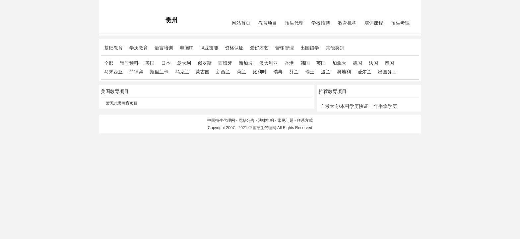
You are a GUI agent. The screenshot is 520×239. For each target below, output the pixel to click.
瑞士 (309, 71)
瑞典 (278, 71)
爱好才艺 (259, 47)
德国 (357, 63)
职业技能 (209, 47)
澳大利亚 (268, 63)
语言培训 (164, 47)
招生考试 (400, 23)
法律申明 (266, 120)
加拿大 (339, 63)
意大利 (184, 63)
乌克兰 (182, 71)
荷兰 (241, 71)
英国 (321, 63)
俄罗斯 (205, 63)
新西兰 (223, 71)
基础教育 (113, 47)
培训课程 (373, 23)
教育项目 (267, 23)
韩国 (305, 63)
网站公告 (246, 120)
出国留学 (309, 47)
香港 (289, 63)
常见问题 (285, 120)
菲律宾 (136, 71)
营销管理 (284, 47)
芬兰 (293, 71)
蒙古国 (203, 71)
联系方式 (305, 120)
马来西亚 (113, 71)
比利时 (260, 71)
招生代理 (294, 23)
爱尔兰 (364, 71)
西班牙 (225, 63)
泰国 (389, 63)
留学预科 (129, 63)
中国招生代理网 (221, 120)
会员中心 (394, 5)
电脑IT (186, 47)
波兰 (325, 71)
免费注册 (411, 5)
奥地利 (344, 71)
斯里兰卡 (159, 71)
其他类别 (335, 47)
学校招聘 (320, 23)
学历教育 (138, 47)
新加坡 (246, 63)
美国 (150, 63)
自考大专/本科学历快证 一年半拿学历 (358, 106)
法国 (373, 63)
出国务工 (387, 71)
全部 (108, 63)
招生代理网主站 (115, 5)
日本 (165, 63)
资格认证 (234, 47)
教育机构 (347, 23)
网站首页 (241, 23)
